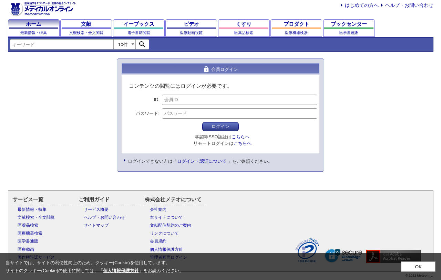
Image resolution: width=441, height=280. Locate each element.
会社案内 (158, 209)
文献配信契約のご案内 (170, 225)
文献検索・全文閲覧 (36, 217)
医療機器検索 (30, 233)
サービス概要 (96, 209)
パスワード (147, 113)
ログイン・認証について (201, 161)
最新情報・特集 (32, 209)
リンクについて (164, 233)
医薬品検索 (28, 225)
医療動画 (26, 249)
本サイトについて (166, 217)
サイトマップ (96, 225)
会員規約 (158, 241)
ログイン (220, 126)
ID (156, 99)
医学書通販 (28, 241)
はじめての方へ (362, 5)
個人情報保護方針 (166, 249)
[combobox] (61, 44)
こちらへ (240, 136)
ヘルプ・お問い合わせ (409, 5)
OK (418, 266)
